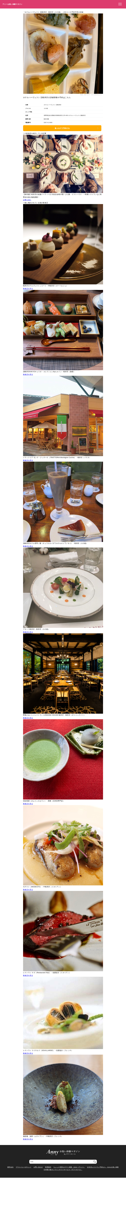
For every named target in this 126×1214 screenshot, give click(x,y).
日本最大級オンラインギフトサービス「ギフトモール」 (63, 1169)
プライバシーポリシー (23, 1167)
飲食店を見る (28, 288)
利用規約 (48, 1167)
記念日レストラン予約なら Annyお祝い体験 (103, 1167)
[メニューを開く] (119, 4)
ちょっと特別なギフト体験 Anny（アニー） (69, 1167)
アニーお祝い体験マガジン (12, 4)
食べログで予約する (62, 128)
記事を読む (27, 200)
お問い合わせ (38, 1167)
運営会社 (10, 1167)
